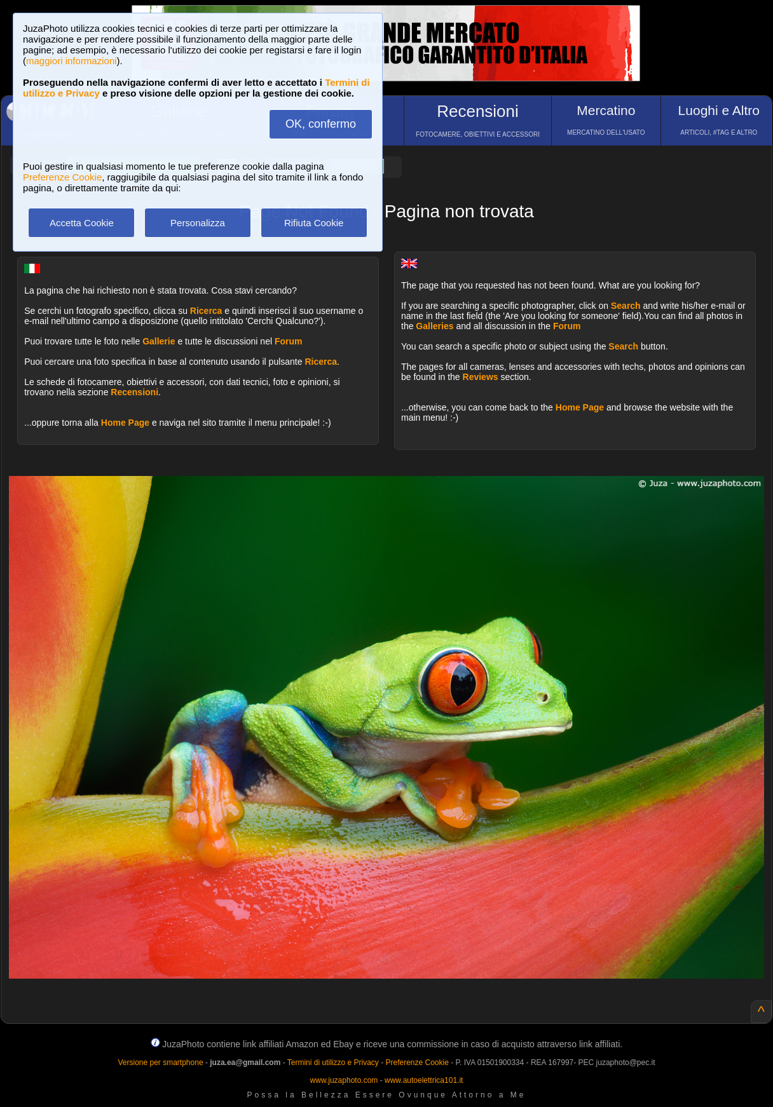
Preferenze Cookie (62, 177)
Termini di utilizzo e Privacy (333, 1062)
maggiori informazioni (71, 60)
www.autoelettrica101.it (424, 1080)
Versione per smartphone (160, 1062)
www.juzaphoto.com (344, 1080)
